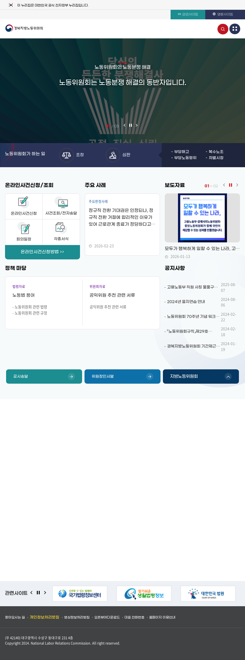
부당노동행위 (185, 158)
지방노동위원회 (184, 376)
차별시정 (216, 158)
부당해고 (181, 152)
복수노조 (216, 152)
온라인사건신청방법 (40, 252)
